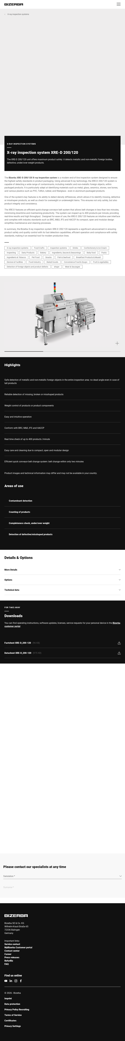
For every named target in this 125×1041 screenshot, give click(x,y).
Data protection (12, 1004)
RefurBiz (8, 960)
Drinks (75, 248)
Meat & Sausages (72, 266)
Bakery (43, 252)
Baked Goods (52, 262)
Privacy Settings (12, 1026)
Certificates (10, 1020)
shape (56, 266)
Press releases (11, 957)
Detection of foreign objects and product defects (27, 266)
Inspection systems (58, 248)
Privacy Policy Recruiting (16, 1009)
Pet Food (36, 257)
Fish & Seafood (63, 257)
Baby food (91, 252)
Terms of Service (13, 1015)
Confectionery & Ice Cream (95, 248)
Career (7, 954)
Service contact (12, 944)
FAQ (6, 964)
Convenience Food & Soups (75, 262)
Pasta (104, 252)
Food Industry (35, 262)
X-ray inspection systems (18, 14)
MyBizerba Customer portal (18, 947)
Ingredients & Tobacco (16, 257)
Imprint (8, 998)
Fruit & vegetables (100, 262)
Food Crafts (39, 248)
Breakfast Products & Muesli (88, 257)
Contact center (12, 950)
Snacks (48, 257)
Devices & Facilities (15, 262)
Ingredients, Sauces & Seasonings (66, 252)
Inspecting (11, 252)
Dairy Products (28, 252)
